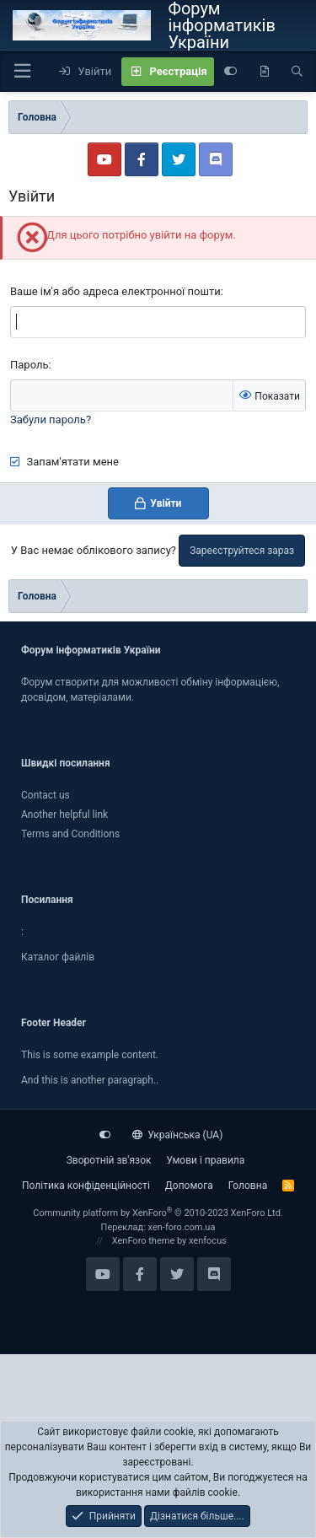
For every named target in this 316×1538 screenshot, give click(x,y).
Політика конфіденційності (86, 1185)
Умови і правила (205, 1160)
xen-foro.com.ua (182, 1227)
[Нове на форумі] (264, 72)
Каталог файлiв (57, 957)
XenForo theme (143, 1240)
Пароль (29, 364)
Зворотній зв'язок (109, 1160)
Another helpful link (64, 814)
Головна (247, 1185)
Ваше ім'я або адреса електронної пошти (115, 291)
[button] (21, 71)
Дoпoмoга (189, 1185)
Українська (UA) (177, 1135)
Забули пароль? (50, 419)
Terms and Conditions (70, 834)
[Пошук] (297, 72)
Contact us (45, 795)
